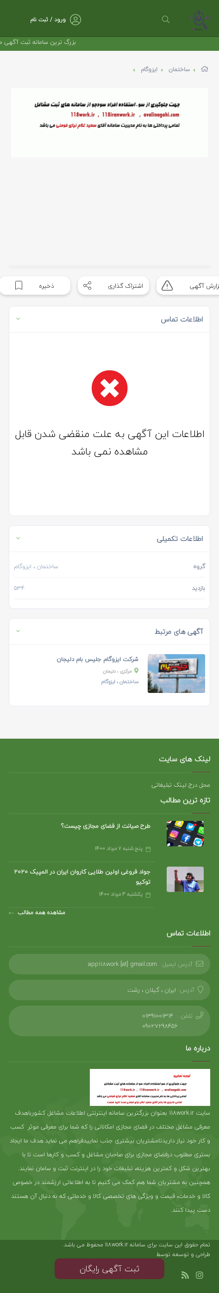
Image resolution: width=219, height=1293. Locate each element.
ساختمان (179, 69)
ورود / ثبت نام (48, 19)
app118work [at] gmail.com (122, 964)
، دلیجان (120, 671)
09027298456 (160, 1026)
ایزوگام (149, 69)
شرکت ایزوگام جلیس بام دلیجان (97, 659)
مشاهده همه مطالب (37, 912)
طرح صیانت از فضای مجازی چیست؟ (105, 826)
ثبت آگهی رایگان (109, 1269)
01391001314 (157, 1016)
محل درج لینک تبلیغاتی (180, 785)
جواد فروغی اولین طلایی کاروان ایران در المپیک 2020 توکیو (82, 877)
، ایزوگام (119, 681)
